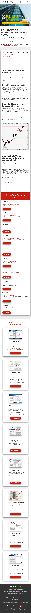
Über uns (24, 596)
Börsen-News (9, 44)
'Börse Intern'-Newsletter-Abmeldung (16, 589)
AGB (7, 597)
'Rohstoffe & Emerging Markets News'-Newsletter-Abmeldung (15, 591)
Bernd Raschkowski (16, 348)
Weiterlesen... (7, 208)
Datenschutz (15, 597)
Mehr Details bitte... (15, 352)
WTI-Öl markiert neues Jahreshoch (9, 45)
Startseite (3, 44)
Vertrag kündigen (15, 599)
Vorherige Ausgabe (7, 58)
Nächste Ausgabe (7, 56)
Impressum (24, 597)
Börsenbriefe (15, 596)
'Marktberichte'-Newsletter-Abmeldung (15, 593)
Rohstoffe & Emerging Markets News (21, 44)
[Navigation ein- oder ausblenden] (27, 1)
